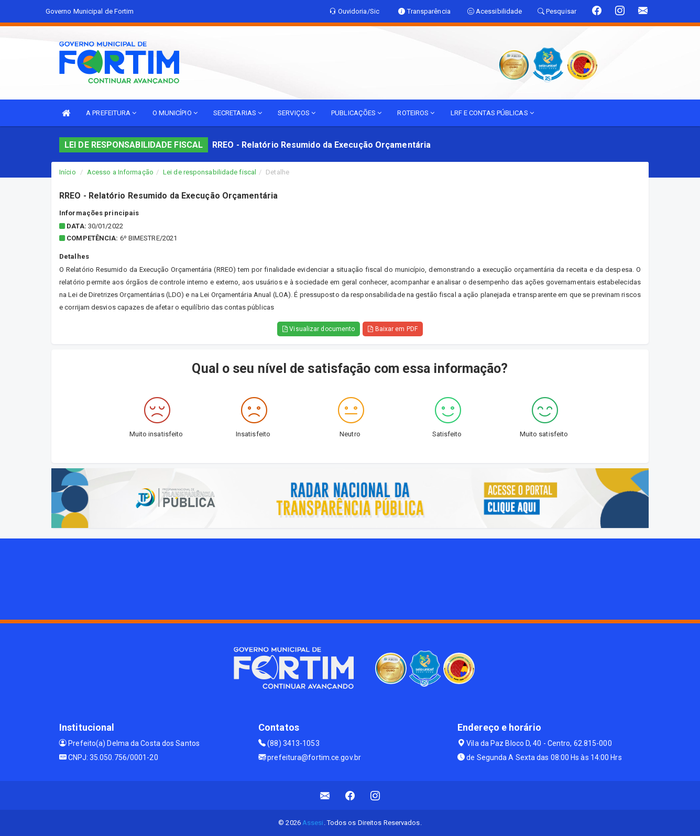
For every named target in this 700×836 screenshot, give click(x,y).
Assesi (313, 823)
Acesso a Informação (120, 172)
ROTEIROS (415, 113)
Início (67, 172)
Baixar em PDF (393, 329)
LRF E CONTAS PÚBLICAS (492, 113)
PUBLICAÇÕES (356, 113)
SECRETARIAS (237, 113)
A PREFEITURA (111, 113)
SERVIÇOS (296, 113)
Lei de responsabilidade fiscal (209, 172)
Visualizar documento (318, 329)
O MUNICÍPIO (175, 113)
